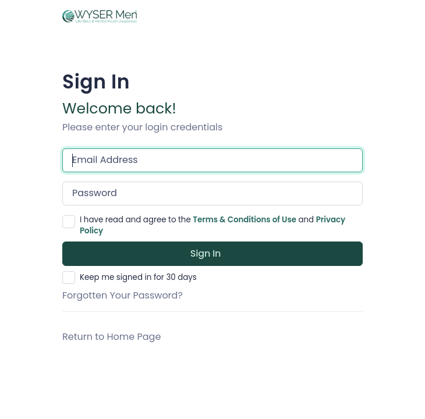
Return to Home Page (111, 336)
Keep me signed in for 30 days (138, 277)
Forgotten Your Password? (122, 295)
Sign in (205, 253)
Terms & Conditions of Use (244, 219)
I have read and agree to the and (212, 225)
